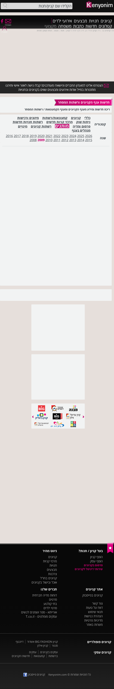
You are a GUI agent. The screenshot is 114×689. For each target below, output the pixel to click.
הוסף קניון (96, 557)
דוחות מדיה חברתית (44, 595)
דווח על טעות (94, 607)
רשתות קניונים (41, 126)
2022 (56, 136)
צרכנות (52, 574)
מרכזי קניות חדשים (59, 122)
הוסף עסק (96, 561)
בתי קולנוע (50, 604)
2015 (88, 140)
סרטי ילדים (50, 608)
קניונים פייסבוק (34, 674)
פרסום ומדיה (81, 126)
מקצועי (50, 26)
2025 (80, 136)
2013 (72, 140)
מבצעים (80, 20)
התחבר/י (4, 30)
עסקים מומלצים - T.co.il (41, 616)
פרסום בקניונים (93, 565)
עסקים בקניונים (49, 652)
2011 (56, 140)
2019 (33, 136)
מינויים (22, 126)
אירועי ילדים (62, 20)
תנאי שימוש (95, 612)
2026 (88, 136)
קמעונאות (39, 656)
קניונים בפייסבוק (92, 595)
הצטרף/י (8, 23)
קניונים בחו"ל (48, 578)
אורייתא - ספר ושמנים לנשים (39, 612)
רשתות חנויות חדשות (28, 122)
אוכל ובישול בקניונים (44, 582)
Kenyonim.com (57, 674)
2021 (49, 136)
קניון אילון (42, 645)
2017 (17, 136)
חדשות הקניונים (21, 656)
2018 (25, 136)
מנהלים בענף (81, 130)
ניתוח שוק (83, 122)
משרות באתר (94, 624)
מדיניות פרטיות (93, 620)
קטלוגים (105, 26)
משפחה (64, 26)
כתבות (78, 26)
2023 (64, 136)
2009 (41, 140)
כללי (87, 118)
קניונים (106, 20)
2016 (9, 136)
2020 (41, 136)
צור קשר (97, 603)
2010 (49, 140)
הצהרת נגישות (93, 616)
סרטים (53, 599)
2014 (80, 140)
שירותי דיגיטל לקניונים (89, 569)
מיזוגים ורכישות (28, 118)
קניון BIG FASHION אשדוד (42, 642)
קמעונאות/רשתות (54, 118)
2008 (33, 140)
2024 (72, 136)
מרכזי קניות (50, 561)
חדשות (91, 26)
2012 (64, 140)
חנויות (94, 20)
